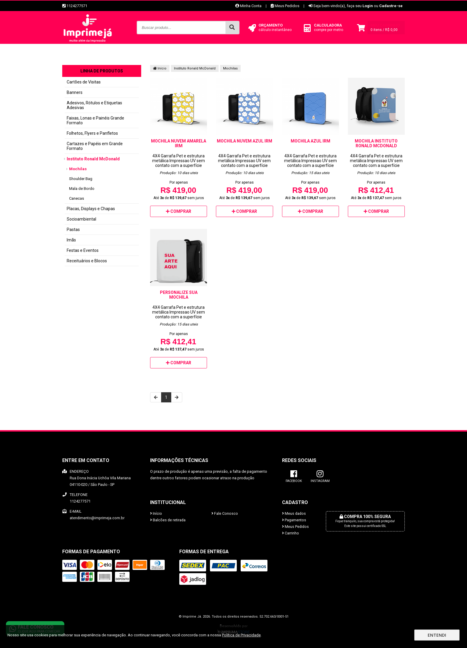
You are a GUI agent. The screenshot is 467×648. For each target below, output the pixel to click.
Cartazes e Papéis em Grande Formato (95, 146)
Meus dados (294, 513)
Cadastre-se (391, 6)
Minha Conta (248, 6)
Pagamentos (294, 520)
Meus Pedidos (285, 6)
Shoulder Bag (80, 178)
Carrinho (290, 533)
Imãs (71, 240)
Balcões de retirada (168, 520)
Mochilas (78, 169)
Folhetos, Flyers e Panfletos (92, 133)
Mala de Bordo (81, 188)
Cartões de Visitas (84, 82)
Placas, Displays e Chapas (91, 208)
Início (159, 68)
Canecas (76, 198)
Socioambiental (81, 219)
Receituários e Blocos (87, 260)
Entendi (437, 635)
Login (367, 6)
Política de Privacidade (241, 635)
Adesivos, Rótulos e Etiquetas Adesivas (94, 105)
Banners (74, 92)
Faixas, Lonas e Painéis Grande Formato (95, 120)
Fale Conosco (224, 513)
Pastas (73, 229)
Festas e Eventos (83, 250)
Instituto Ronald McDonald (93, 158)
